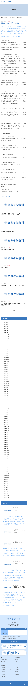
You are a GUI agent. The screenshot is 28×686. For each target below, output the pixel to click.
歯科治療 (21, 604)
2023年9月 (6, 387)
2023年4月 (6, 397)
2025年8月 (6, 342)
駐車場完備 (18, 36)
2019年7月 (6, 483)
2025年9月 (6, 340)
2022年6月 (6, 414)
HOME (2, 657)
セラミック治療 (16, 28)
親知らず (4, 671)
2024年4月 (6, 373)
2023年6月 (6, 393)
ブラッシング (11, 570)
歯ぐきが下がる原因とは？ (18, 563)
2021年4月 (6, 442)
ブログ (16, 661)
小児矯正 (17, 674)
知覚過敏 (18, 555)
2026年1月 (6, 332)
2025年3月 (6, 351)
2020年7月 (6, 460)
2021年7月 (6, 436)
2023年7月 (6, 391)
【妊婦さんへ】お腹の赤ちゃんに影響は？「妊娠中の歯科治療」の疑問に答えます (19, 587)
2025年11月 (6, 336)
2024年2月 (6, 377)
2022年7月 (6, 412)
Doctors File (14, 641)
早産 (10, 602)
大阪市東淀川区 (21, 33)
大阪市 (15, 33)
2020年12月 (6, 450)
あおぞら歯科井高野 (17, 26)
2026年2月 (6, 330)
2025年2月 (6, 353)
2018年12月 (6, 495)
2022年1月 (6, 424)
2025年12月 (6, 334)
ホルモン (8, 594)
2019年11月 (6, 475)
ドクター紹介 (17, 657)
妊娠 (15, 600)
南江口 (22, 31)
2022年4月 (6, 418)
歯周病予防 (16, 604)
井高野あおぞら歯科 (11, 518)
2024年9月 (6, 363)
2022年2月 (6, 422)
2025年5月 (6, 347)
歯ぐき (4, 555)
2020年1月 (6, 471)
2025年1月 (6, 355)
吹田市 (6, 33)
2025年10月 (6, 338)
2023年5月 (6, 395)
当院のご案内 (4, 659)
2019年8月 (6, 481)
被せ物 (13, 36)
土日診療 (10, 33)
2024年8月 (6, 365)
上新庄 (12, 30)
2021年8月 (6, 434)
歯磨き (8, 555)
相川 (6, 580)
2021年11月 (6, 428)
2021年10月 (6, 430)
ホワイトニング (5, 674)
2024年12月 (6, 357)
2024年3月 (6, 375)
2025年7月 (6, 344)
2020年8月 (6, 458)
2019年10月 (6, 477)
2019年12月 (6, 473)
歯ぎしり (7, 577)
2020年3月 (6, 467)
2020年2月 (6, 469)
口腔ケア (11, 519)
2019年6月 (6, 485)
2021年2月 (6, 446)
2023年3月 (6, 399)
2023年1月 (6, 403)
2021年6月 (6, 438)
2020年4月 (6, 465)
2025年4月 (6, 349)
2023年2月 (6, 401)
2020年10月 (6, 454)
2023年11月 (6, 383)
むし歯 (11, 516)
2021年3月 (6, 444)
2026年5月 (6, 324)
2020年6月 (6, 462)
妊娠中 (19, 600)
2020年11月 (6, 452)
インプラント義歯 (8, 28)
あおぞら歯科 (8, 26)
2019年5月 (6, 487)
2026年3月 (6, 328)
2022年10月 (6, 408)
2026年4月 (6, 326)
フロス (7, 516)
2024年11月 (6, 359)
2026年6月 (6, 322)
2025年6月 (6, 345)
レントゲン (17, 595)
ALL (14, 310)
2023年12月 (6, 381)
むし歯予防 (7, 30)
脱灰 (9, 524)
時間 (6, 523)
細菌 (6, 524)
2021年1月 (6, 448)
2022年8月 (6, 410)
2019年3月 (6, 491)
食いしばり (10, 580)
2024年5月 (6, 371)
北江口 (17, 31)
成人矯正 (4, 676)
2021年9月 (6, 432)
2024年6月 (6, 369)
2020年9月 (6, 456)
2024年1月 (6, 379)
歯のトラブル (20, 602)
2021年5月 (6, 440)
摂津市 (7, 35)
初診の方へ (17, 659)
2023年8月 (6, 389)
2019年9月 (6, 479)
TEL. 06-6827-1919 (14, 625)
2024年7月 (6, 367)
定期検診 (3, 35)
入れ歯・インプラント (6, 669)
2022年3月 (6, 420)
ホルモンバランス (14, 594)
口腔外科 (12, 599)
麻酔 (13, 605)
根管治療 (17, 35)
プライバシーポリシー (5, 662)
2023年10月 (6, 385)
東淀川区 (12, 35)
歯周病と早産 (9, 604)
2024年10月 (6, 361)
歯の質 (14, 523)
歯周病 (22, 35)
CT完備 (2, 26)
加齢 (12, 572)
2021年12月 (6, 426)
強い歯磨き (12, 575)
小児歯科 (17, 671)
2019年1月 (6, 493)
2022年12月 (6, 404)
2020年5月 (6, 463)
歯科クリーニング (12, 578)
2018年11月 (6, 497)
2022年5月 (6, 416)
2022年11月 (6, 406)
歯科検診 (8, 36)
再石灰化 (18, 518)
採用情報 (3, 661)
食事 (4, 605)
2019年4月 (6, 489)
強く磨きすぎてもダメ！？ (18, 542)
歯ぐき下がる (17, 577)
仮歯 (5, 31)
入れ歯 (13, 31)
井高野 (16, 30)
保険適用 (9, 31)
